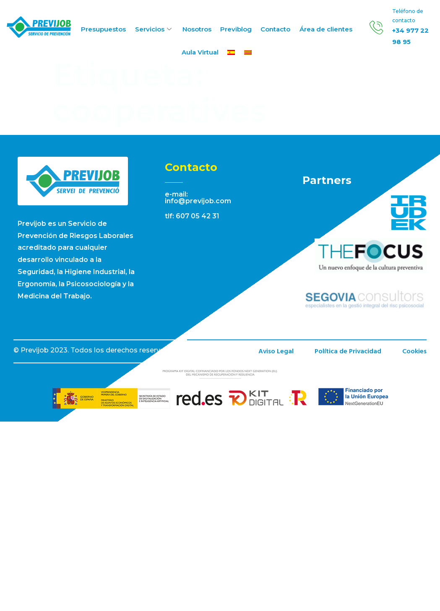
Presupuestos (104, 29)
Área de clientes (324, 29)
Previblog (235, 29)
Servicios (154, 29)
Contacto (274, 29)
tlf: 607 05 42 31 (192, 216)
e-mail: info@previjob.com (198, 197)
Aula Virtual (200, 53)
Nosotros (196, 29)
